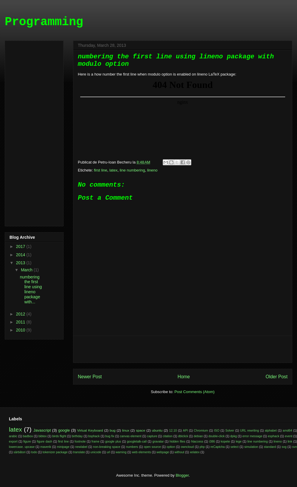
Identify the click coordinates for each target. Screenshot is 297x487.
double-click (216, 436)
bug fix (109, 436)
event (288, 436)
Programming (44, 22)
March (27, 269)
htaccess (197, 441)
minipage (63, 446)
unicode (95, 452)
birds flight (59, 436)
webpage (163, 452)
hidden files (177, 441)
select (234, 446)
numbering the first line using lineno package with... (31, 289)
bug (113, 430)
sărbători (20, 452)
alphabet (271, 430)
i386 (212, 441)
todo (34, 452)
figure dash (44, 441)
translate (79, 452)
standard (270, 446)
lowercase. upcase (21, 446)
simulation (251, 446)
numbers (132, 446)
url (108, 452)
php (202, 446)
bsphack (94, 436)
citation (168, 436)
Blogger (182, 475)
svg (284, 446)
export (13, 441)
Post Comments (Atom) (194, 392)
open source (152, 446)
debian (198, 436)
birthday (77, 436)
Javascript (42, 430)
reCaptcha (218, 446)
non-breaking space (106, 446)
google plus (113, 441)
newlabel (81, 446)
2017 (21, 246)
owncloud (187, 446)
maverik (45, 446)
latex (113, 170)
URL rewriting (249, 430)
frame (95, 441)
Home (184, 376)
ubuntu (157, 430)
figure (27, 441)
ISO (216, 430)
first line (100, 170)
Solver (229, 430)
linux (125, 430)
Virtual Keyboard (90, 430)
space (140, 430)
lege (239, 441)
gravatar (158, 441)
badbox (28, 436)
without (179, 452)
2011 (21, 322)
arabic (13, 436)
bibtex (42, 436)
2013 (21, 262)
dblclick (183, 436)
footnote (80, 441)
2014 (21, 254)
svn (294, 446)
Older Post (276, 376)
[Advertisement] (182, 349)
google (64, 430)
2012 (21, 314)
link (289, 441)
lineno (152, 170)
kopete (225, 441)
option (171, 446)
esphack (273, 436)
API (185, 430)
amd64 (287, 430)
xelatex (195, 452)
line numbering (132, 170)
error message (252, 436)
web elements (141, 452)
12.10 (173, 430)
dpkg (233, 436)
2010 (21, 330)
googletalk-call (136, 441)
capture (152, 436)
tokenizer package (54, 452)
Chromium (201, 430)
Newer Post (90, 376)
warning (121, 452)
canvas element (130, 436)
